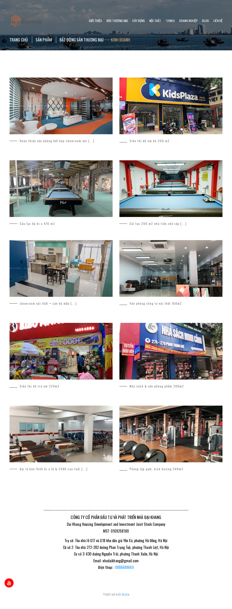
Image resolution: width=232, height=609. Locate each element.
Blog (205, 20)
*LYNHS (170, 20)
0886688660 (124, 567)
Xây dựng (138, 20)
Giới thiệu (95, 20)
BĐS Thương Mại (117, 20)
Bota (125, 594)
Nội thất (155, 20)
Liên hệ (217, 20)
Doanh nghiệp (188, 20)
